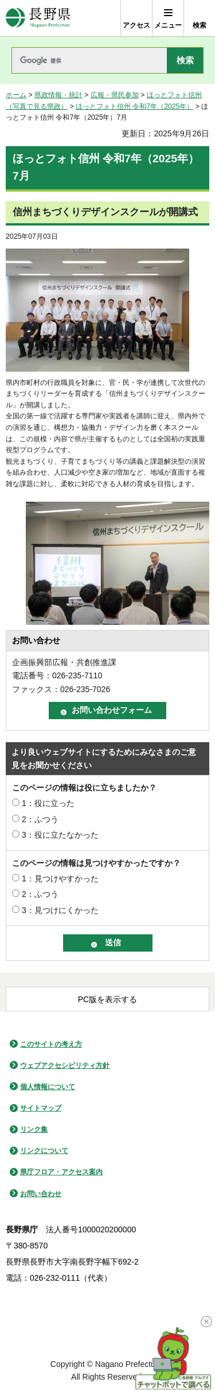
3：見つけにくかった (60, 910)
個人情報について (47, 1087)
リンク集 (34, 1129)
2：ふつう (40, 819)
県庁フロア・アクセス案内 (61, 1172)
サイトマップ (40, 1108)
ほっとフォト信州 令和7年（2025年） (134, 106)
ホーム (16, 95)
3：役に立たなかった (60, 834)
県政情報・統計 (58, 95)
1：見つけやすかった (60, 878)
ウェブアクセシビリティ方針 (65, 1065)
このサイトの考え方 (51, 1044)
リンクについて (44, 1151)
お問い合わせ (40, 1194)
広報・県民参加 (115, 95)
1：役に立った (48, 803)
